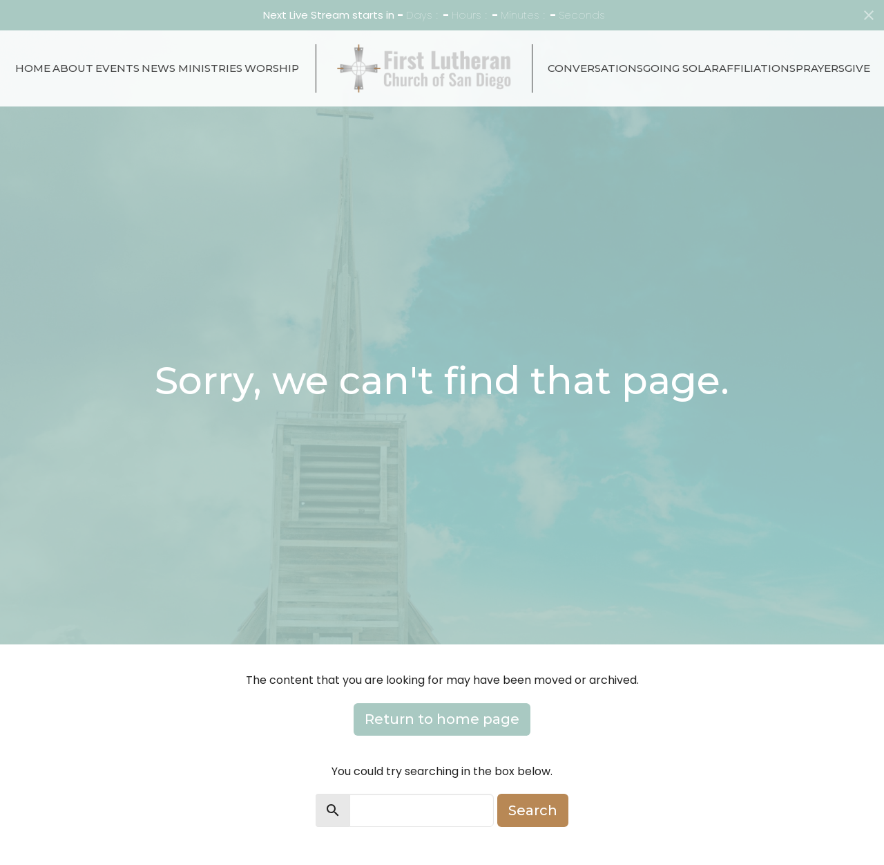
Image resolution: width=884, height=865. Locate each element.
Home (32, 68)
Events (117, 68)
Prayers (820, 68)
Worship (271, 68)
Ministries (210, 68)
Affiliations (757, 68)
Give (857, 68)
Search (532, 810)
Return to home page (442, 719)
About (72, 68)
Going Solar (681, 68)
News (158, 68)
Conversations (595, 68)
